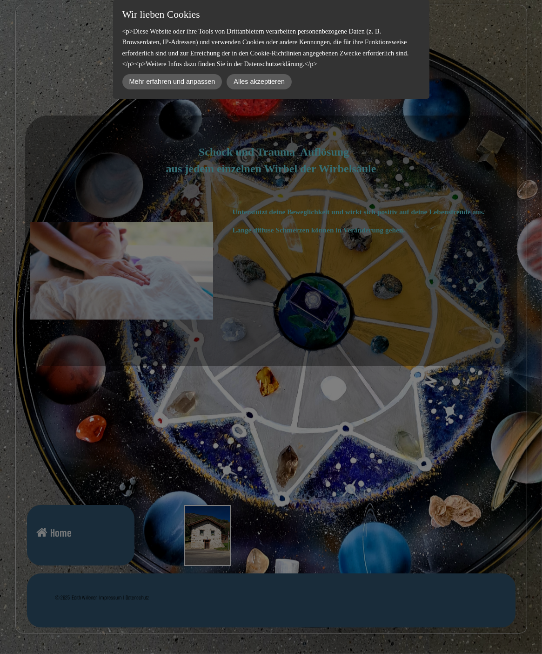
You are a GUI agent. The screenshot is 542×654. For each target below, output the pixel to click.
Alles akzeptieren (259, 81)
